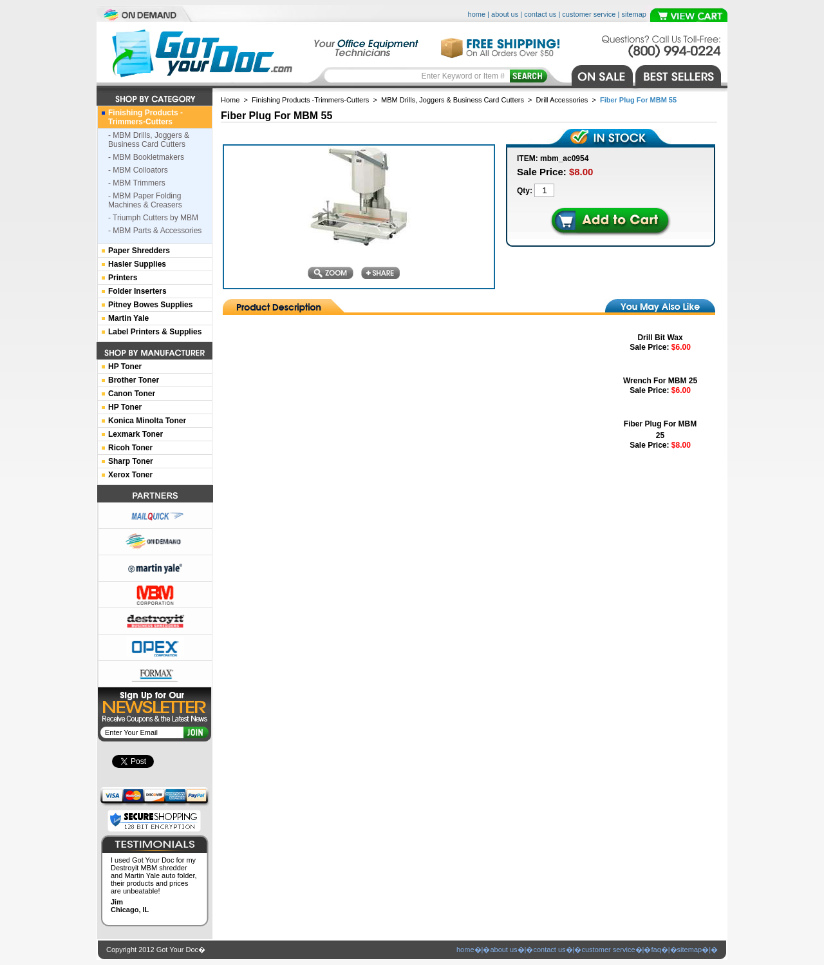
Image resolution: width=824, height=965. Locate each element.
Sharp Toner (130, 461)
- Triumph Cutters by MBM (153, 217)
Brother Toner (133, 380)
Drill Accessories (562, 100)
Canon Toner (131, 393)
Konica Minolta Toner (147, 420)
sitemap (633, 14)
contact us (540, 14)
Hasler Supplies (137, 264)
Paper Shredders (139, 250)
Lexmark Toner (135, 434)
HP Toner (125, 366)
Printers (122, 277)
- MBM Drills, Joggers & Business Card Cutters (148, 140)
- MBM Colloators (138, 170)
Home (230, 100)
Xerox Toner (130, 474)
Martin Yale (128, 318)
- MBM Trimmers (136, 182)
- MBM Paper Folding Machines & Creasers (145, 200)
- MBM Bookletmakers (146, 157)
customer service (588, 14)
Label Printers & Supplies (154, 331)
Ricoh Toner (130, 447)
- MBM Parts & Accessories (154, 230)
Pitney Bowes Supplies (150, 304)
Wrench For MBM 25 (660, 380)
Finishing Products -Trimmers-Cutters (310, 100)
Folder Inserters (137, 291)
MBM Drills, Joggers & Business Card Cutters (452, 100)
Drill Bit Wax (659, 337)
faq (655, 949)
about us (504, 14)
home (477, 14)
